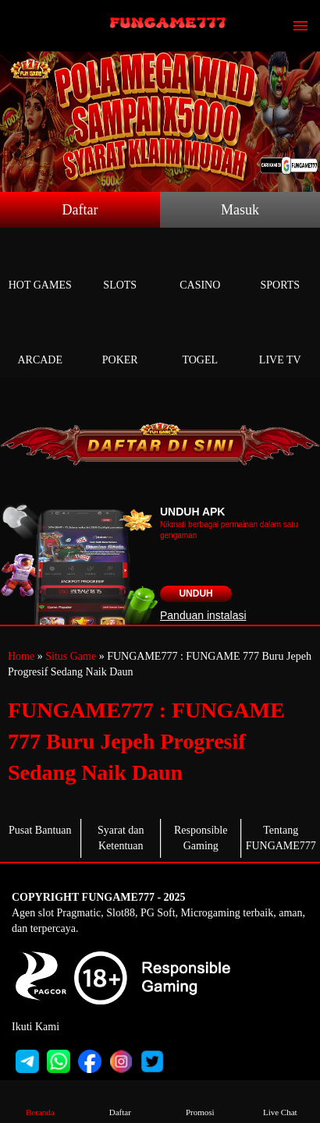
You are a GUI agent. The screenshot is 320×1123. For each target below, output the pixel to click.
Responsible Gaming (200, 838)
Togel (200, 342)
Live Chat (280, 1101)
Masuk (240, 210)
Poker (120, 342)
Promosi (200, 1101)
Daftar (80, 210)
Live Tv (280, 342)
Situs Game (70, 656)
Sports (280, 267)
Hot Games (40, 267)
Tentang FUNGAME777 (281, 838)
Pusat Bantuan (40, 830)
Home (21, 656)
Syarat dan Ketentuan (121, 838)
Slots (120, 267)
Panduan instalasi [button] (203, 615)
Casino (200, 267)
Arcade (40, 342)
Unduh (195, 593)
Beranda (40, 1101)
